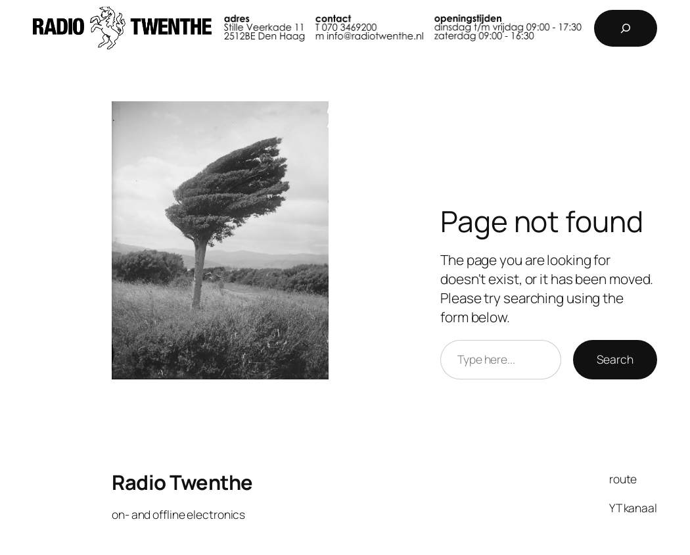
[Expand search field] (625, 28)
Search (615, 359)
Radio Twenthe (182, 482)
